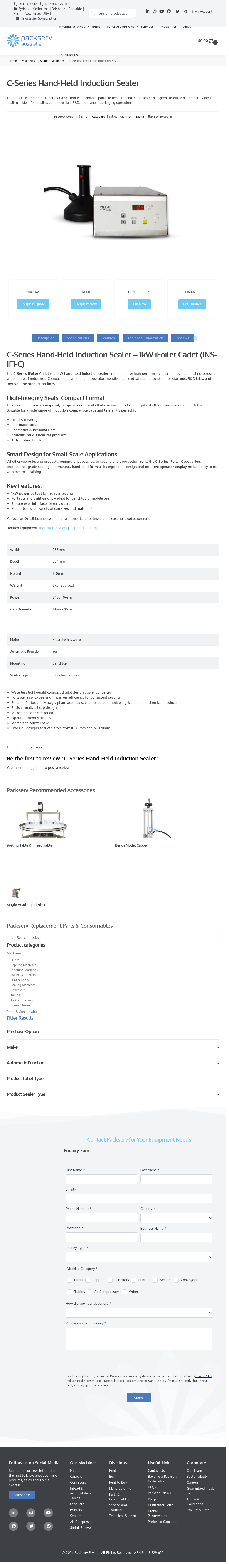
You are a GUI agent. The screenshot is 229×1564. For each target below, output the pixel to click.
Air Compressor (82, 1522)
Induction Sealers (53, 528)
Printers (76, 1510)
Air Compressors (22, 1000)
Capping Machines (24, 965)
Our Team (194, 1470)
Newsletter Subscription (35, 18)
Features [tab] (108, 338)
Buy (112, 1476)
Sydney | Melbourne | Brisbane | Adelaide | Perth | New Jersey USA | (48, 11)
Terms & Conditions (195, 1501)
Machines (28, 60)
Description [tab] (45, 338)
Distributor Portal (161, 1505)
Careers (193, 1482)
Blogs (152, 1499)
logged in (35, 767)
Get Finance (192, 304)
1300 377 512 (25, 4)
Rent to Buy (118, 1482)
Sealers (75, 1516)
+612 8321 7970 (53, 4)
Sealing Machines (52, 60)
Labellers (77, 1504)
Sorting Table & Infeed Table (29, 845)
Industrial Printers (23, 975)
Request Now (86, 304)
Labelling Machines (24, 970)
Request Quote (33, 304)
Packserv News (159, 1493)
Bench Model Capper (131, 845)
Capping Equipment (86, 528)
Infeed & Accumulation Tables (80, 1493)
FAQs (152, 1487)
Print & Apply (20, 980)
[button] (208, 41)
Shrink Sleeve (20, 1005)
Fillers (15, 960)
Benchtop (60, 663)
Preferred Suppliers (162, 1522)
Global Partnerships (157, 1513)
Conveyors (18, 990)
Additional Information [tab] (145, 338)
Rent (112, 1470)
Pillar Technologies (159, 116)
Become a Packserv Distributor (162, 1478)
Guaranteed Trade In (200, 1491)
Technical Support (123, 1516)
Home (13, 60)
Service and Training (118, 1507)
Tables (15, 995)
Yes (55, 651)
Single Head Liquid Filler (26, 904)
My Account (202, 11)
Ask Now (139, 304)
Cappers (76, 1476)
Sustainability (197, 1476)
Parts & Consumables (23, 1012)
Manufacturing (120, 1488)
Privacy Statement (200, 1510)
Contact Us (156, 1470)
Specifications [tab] (78, 338)
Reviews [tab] (185, 338)
